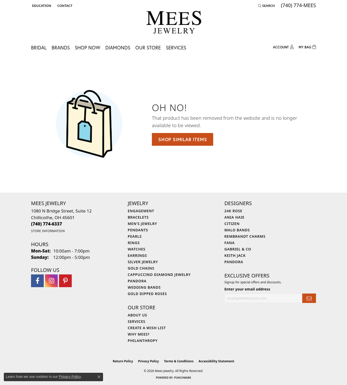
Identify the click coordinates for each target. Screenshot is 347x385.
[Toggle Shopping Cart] (307, 46)
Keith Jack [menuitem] (235, 255)
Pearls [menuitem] (135, 236)
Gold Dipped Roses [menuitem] (147, 293)
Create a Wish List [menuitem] (147, 327)
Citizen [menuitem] (232, 223)
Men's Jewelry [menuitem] (142, 223)
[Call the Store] (46, 224)
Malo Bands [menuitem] (237, 230)
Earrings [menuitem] (137, 255)
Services (176, 47)
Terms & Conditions (179, 361)
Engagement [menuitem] (141, 210)
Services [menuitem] (136, 321)
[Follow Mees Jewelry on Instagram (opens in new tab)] (51, 280)
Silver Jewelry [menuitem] (143, 261)
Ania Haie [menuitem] (234, 217)
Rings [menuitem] (134, 242)
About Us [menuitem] (137, 315)
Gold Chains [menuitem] (141, 268)
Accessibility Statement (216, 361)
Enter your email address (247, 289)
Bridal (39, 47)
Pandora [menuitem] (137, 280)
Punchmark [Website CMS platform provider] (182, 377)
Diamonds (117, 47)
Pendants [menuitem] (138, 230)
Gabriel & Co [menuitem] (237, 249)
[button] (41, 5)
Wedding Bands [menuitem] (144, 287)
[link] (64, 5)
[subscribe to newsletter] (309, 298)
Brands (61, 47)
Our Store (148, 47)
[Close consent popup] (98, 376)
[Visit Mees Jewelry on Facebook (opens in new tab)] (37, 280)
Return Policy (123, 361)
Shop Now (87, 47)
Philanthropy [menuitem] (143, 340)
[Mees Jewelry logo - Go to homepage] (173, 23)
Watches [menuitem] (137, 249)
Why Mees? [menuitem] (139, 334)
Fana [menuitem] (229, 242)
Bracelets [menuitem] (138, 217)
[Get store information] (48, 231)
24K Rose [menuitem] (233, 210)
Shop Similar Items (182, 139)
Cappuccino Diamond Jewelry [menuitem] (159, 274)
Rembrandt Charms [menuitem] (244, 236)
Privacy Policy (148, 361)
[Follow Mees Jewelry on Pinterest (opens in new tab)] (65, 280)
